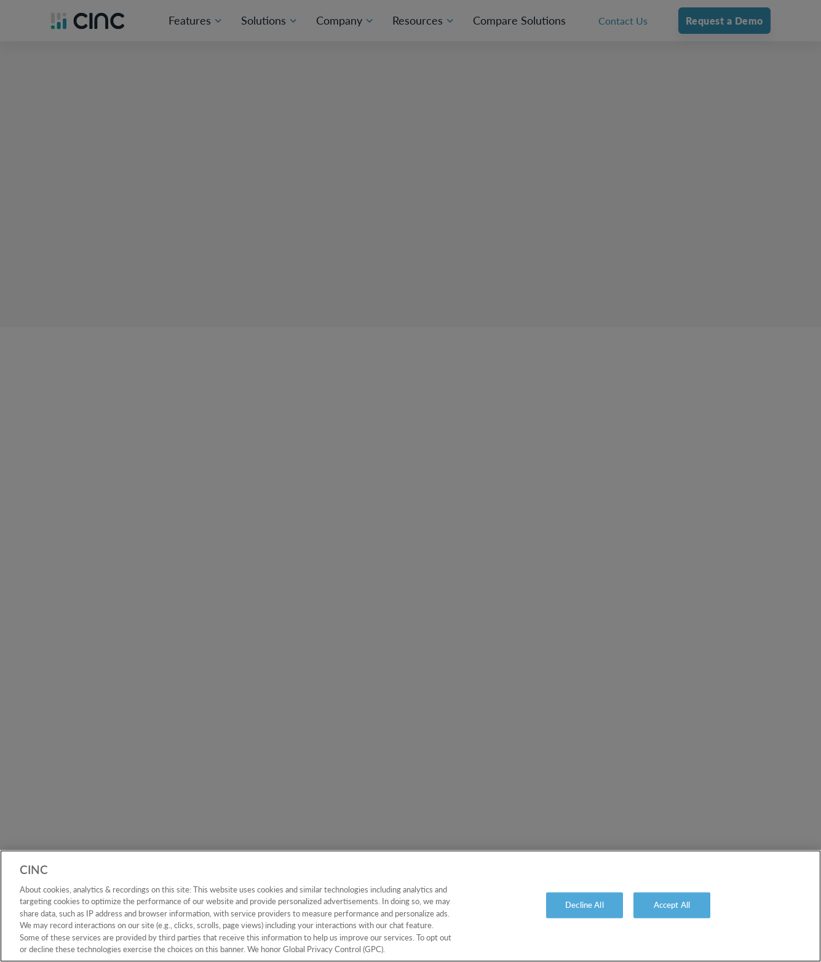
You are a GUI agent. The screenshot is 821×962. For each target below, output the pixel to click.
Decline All (584, 905)
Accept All (672, 905)
